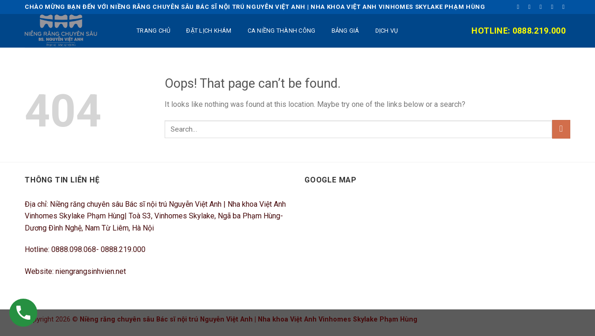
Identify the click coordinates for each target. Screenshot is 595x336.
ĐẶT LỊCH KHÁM (208, 30)
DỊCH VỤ (386, 30)
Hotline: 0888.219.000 (518, 30)
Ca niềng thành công (282, 30)
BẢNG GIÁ (346, 30)
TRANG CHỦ (153, 30)
